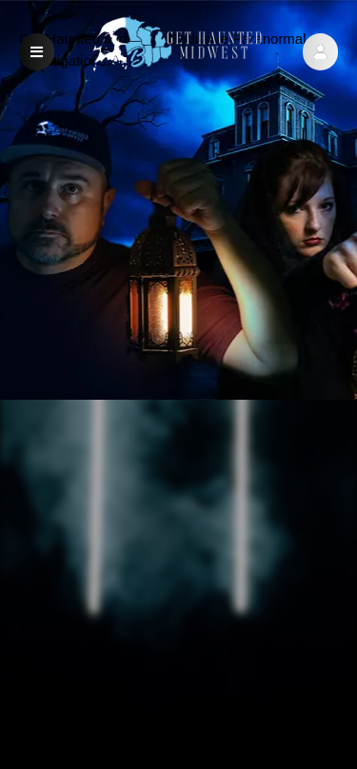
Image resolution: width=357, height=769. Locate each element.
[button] (320, 51)
